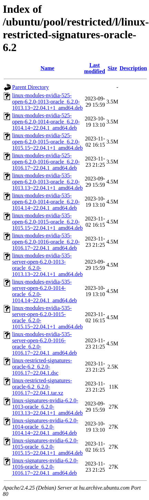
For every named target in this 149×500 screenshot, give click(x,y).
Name (47, 68)
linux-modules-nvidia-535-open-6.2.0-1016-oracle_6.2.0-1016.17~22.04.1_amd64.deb (46, 242)
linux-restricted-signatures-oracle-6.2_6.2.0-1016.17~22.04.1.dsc (42, 366)
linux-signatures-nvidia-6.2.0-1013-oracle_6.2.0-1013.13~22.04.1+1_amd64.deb (47, 407)
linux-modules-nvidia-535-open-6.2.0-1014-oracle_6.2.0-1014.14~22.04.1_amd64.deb (46, 202)
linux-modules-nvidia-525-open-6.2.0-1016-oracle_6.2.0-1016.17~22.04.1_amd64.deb (46, 162)
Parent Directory (30, 87)
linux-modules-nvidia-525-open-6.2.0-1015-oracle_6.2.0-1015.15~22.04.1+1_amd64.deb (47, 142)
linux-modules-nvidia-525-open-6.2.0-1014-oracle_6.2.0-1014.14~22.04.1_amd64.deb (46, 121)
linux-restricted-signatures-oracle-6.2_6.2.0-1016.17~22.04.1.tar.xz (42, 387)
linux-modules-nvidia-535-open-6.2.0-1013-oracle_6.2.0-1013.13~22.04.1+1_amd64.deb (47, 182)
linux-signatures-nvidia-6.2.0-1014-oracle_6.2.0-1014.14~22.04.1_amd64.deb (45, 427)
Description (133, 68)
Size (112, 68)
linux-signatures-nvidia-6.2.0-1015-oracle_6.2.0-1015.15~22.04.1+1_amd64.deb (47, 447)
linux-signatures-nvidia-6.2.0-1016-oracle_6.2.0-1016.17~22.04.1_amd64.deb (45, 467)
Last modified (94, 68)
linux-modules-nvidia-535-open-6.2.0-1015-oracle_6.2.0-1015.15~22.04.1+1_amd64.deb (47, 222)
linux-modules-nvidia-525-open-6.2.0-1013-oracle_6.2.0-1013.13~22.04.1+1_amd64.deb (47, 101)
